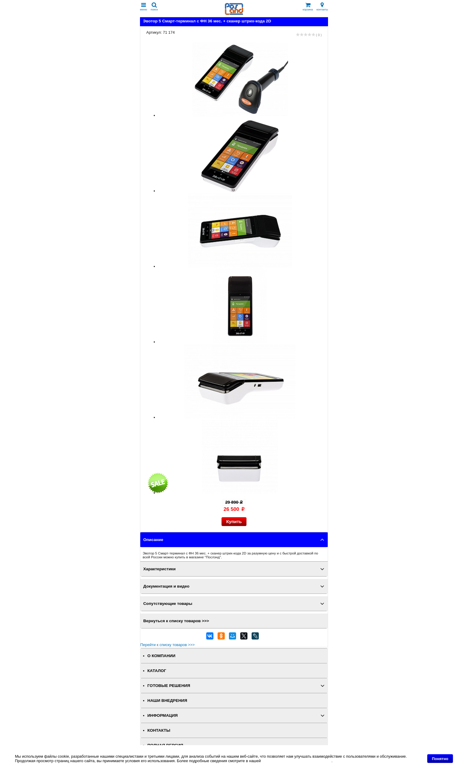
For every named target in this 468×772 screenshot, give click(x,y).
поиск (154, 6)
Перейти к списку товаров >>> (167, 644)
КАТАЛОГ (156, 670)
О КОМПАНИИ (161, 656)
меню (143, 6)
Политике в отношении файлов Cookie (296, 761)
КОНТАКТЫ (158, 730)
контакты (322, 6)
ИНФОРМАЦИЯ (162, 715)
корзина (308, 6)
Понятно (440, 758)
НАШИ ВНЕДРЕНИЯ (167, 700)
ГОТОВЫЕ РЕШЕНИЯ (168, 685)
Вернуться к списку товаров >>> (176, 621)
